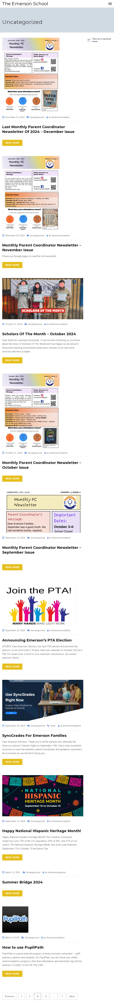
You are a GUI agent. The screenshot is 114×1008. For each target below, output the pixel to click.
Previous (9, 996)
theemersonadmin (61, 117)
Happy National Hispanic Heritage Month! (41, 831)
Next (72, 996)
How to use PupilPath (23, 947)
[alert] (100, 40)
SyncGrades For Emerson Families (34, 735)
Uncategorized (37, 117)
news (52, 725)
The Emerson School (25, 3)
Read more (12, 142)
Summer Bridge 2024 (22, 882)
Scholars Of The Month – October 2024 (39, 334)
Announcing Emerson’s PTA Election (37, 640)
